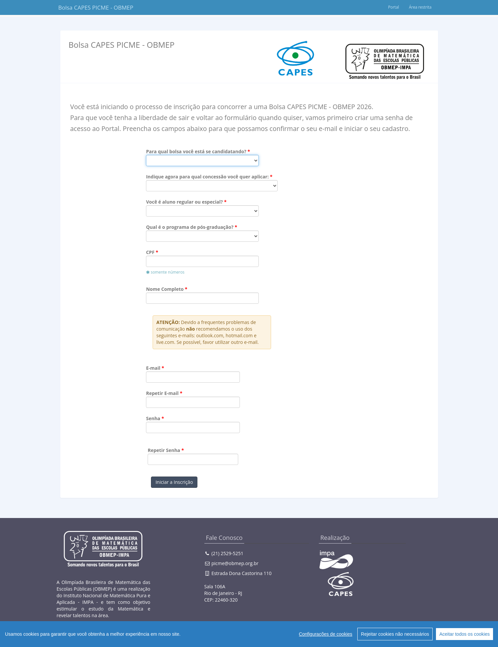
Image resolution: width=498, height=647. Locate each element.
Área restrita (420, 7)
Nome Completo (164, 289)
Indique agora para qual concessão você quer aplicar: (207, 176)
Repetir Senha (164, 450)
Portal (393, 7)
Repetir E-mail (162, 393)
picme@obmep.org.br (234, 563)
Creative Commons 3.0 (159, 637)
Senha (153, 418)
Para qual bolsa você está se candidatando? (196, 151)
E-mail (153, 368)
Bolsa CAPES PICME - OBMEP (90, 7)
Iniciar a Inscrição (174, 482)
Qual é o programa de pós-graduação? (189, 227)
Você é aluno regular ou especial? (184, 202)
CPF (150, 252)
